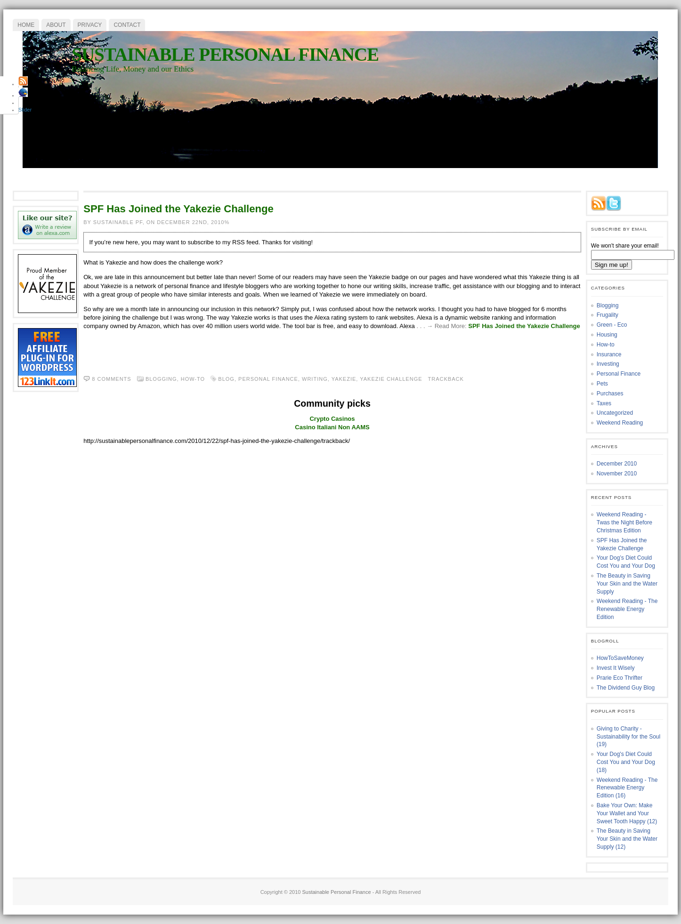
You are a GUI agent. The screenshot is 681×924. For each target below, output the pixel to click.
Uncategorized (615, 413)
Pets (602, 383)
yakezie (344, 379)
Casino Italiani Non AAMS (332, 427)
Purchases (610, 393)
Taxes (604, 403)
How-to (193, 379)
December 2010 (617, 463)
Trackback (446, 379)
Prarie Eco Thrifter (619, 678)
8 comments (111, 379)
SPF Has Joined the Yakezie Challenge (178, 209)
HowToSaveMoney (620, 658)
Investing (608, 364)
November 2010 (617, 473)
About (55, 25)
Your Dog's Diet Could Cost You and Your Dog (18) (626, 762)
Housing (607, 334)
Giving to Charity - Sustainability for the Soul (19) (628, 736)
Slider (25, 109)
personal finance (268, 379)
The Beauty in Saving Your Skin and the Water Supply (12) (627, 839)
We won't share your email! (625, 245)
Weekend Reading (620, 422)
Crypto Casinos (332, 418)
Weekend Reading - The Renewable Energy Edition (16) (627, 788)
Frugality (607, 315)
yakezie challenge (391, 379)
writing (315, 379)
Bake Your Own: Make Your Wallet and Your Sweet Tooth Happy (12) (627, 813)
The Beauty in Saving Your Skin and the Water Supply (627, 583)
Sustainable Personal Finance (225, 54)
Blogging (161, 379)
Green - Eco (612, 324)
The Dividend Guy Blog (626, 687)
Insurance (609, 354)
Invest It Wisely (616, 668)
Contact (127, 25)
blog (226, 379)
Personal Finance (618, 373)
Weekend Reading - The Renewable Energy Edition (627, 609)
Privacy (90, 25)
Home (25, 25)
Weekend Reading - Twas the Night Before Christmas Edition (624, 522)
